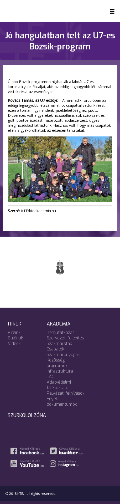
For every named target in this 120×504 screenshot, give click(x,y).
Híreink (14, 332)
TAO (51, 376)
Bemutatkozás (61, 332)
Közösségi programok (57, 362)
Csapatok (55, 349)
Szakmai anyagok (63, 354)
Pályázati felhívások (66, 393)
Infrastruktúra (60, 371)
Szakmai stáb (59, 343)
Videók (14, 343)
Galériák (15, 338)
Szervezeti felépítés (65, 338)
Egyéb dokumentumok (62, 401)
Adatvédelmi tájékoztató (59, 384)
